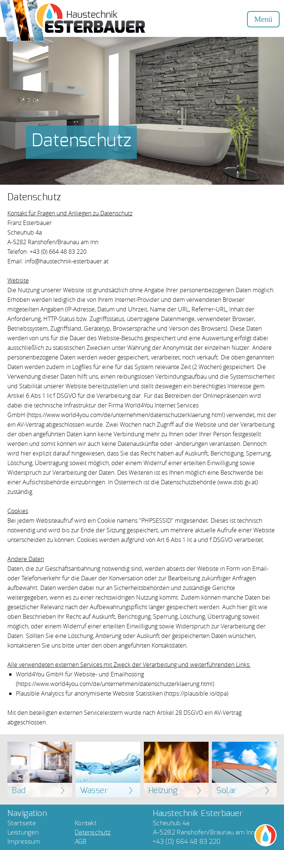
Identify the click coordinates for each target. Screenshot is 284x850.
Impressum (23, 842)
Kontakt (86, 823)
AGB (80, 842)
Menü (263, 19)
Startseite (21, 823)
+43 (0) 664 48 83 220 (186, 842)
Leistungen (22, 832)
